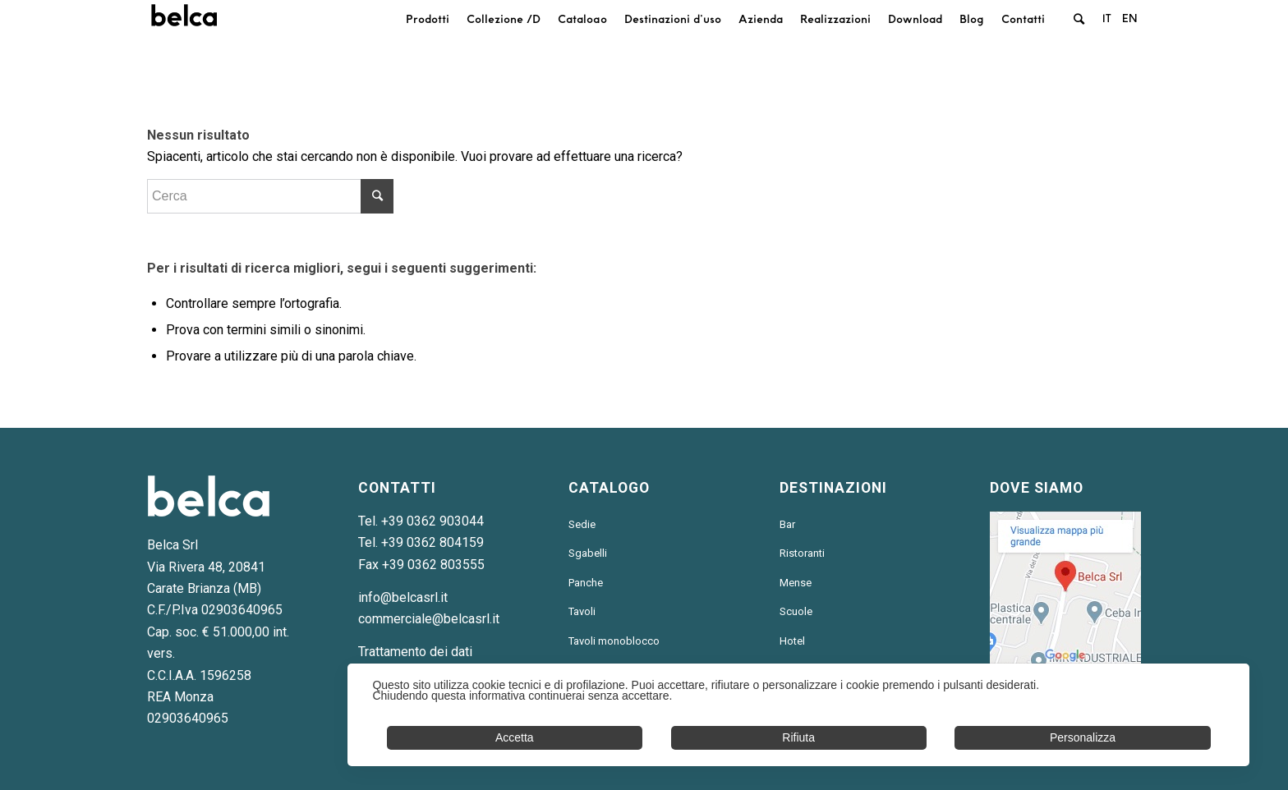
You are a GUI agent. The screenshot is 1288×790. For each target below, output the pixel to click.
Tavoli (582, 611)
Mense (796, 582)
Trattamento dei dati (415, 651)
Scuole (796, 611)
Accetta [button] (514, 737)
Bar (787, 524)
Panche (585, 582)
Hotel (792, 641)
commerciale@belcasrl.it (428, 619)
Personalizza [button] (1083, 737)
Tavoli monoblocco (614, 641)
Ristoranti (802, 553)
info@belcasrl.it (403, 597)
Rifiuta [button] (798, 737)
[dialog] (798, 715)
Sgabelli (587, 553)
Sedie (582, 524)
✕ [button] (1228, 685)
